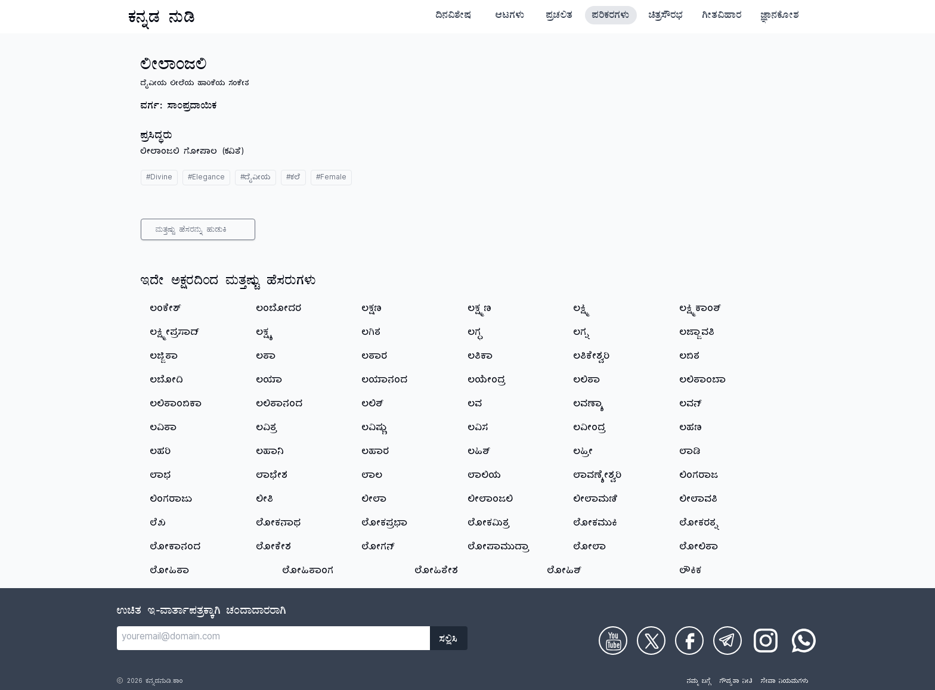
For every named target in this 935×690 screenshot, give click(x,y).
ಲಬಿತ (690, 357)
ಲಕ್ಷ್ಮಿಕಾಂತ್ (701, 309)
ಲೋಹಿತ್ (564, 572)
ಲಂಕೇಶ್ (165, 309)
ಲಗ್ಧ (475, 333)
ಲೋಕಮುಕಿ (596, 524)
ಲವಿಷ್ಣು (375, 429)
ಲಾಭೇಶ (272, 476)
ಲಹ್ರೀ (583, 452)
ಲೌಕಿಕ (691, 572)
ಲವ (475, 405)
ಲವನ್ (691, 405)
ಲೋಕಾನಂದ (175, 548)
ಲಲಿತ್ (373, 405)
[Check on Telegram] (727, 640)
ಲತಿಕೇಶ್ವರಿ (592, 357)
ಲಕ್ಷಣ (372, 309)
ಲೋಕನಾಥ (278, 524)
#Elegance (206, 178)
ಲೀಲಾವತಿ (699, 500)
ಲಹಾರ (375, 452)
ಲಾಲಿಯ (484, 476)
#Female (331, 178)
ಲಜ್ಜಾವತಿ (697, 333)
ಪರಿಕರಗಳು (611, 16)
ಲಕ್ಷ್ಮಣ (480, 309)
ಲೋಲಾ (590, 548)
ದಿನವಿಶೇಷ (454, 16)
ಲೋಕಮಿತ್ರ (489, 524)
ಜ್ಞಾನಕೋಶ (780, 16)
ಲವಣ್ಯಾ (589, 405)
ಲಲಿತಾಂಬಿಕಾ (176, 405)
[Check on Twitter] (651, 640)
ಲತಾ (266, 357)
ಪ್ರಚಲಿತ (559, 16)
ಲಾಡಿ (690, 452)
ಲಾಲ (372, 476)
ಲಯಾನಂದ (385, 381)
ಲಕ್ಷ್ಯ (264, 333)
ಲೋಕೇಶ (274, 548)
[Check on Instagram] (765, 640)
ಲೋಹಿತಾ (170, 572)
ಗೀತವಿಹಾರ (722, 16)
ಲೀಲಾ (374, 500)
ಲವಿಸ (478, 429)
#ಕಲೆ (293, 178)
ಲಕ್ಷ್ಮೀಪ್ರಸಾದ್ (174, 333)
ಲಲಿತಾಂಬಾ (703, 381)
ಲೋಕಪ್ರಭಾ (385, 524)
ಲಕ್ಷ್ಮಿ (582, 309)
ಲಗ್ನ (582, 333)
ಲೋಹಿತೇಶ (437, 572)
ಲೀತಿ (265, 500)
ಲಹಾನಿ (270, 452)
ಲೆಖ (158, 524)
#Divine (159, 178)
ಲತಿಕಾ (480, 357)
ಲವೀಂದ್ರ (590, 429)
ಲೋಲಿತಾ (699, 548)
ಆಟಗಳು (510, 16)
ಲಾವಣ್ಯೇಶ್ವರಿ (598, 476)
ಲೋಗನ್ (378, 548)
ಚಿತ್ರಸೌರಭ (666, 16)
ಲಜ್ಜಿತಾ (164, 357)
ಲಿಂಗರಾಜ (699, 476)
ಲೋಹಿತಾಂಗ (308, 572)
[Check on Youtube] (613, 640)
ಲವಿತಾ (163, 429)
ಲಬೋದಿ (167, 381)
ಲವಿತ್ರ (266, 429)
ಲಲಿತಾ (587, 381)
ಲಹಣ (691, 429)
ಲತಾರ (375, 357)
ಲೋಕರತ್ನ (699, 524)
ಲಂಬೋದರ (279, 309)
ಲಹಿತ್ (479, 452)
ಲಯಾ (269, 381)
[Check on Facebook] (689, 640)
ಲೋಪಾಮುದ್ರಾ (499, 548)
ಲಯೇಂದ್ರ (487, 381)
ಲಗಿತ (371, 333)
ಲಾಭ (160, 476)
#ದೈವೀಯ (255, 178)
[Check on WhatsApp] (804, 640)
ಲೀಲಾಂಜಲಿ (490, 500)
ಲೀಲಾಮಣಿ (596, 500)
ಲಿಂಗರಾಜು (171, 500)
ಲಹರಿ (160, 452)
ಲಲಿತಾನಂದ (279, 405)
